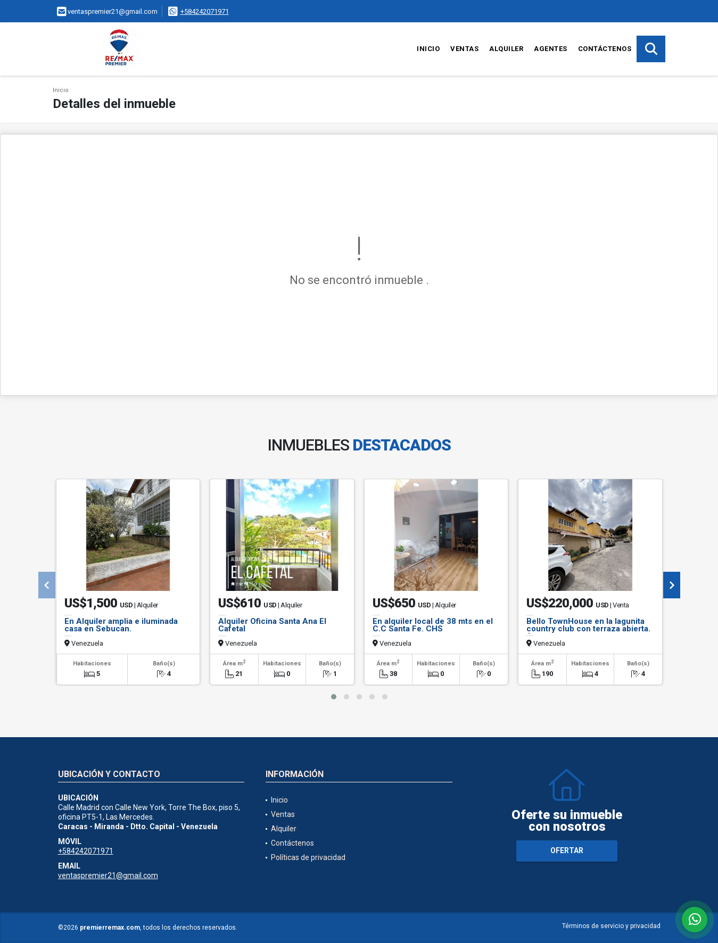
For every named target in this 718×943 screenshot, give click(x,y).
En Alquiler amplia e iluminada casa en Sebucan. (121, 624)
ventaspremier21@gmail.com (108, 875)
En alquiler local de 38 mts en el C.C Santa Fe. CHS (433, 624)
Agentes (550, 49)
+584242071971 (204, 11)
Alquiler (506, 49)
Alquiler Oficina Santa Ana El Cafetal (272, 624)
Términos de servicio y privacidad (611, 926)
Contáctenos (605, 49)
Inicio (428, 49)
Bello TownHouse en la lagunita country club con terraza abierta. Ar (588, 628)
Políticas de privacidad (308, 857)
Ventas (464, 49)
